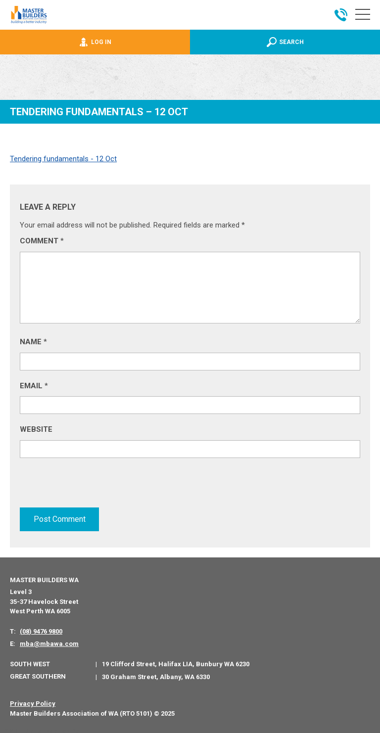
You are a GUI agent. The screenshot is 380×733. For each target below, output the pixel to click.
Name (33, 341)
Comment (42, 240)
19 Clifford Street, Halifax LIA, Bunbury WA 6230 (175, 661)
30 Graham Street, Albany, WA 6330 (156, 674)
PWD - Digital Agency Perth (45, 728)
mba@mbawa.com (49, 641)
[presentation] (95, 487)
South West (30, 661)
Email (34, 385)
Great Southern (38, 673)
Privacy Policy (32, 701)
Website (36, 429)
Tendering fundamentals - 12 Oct (63, 158)
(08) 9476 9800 (41, 628)
